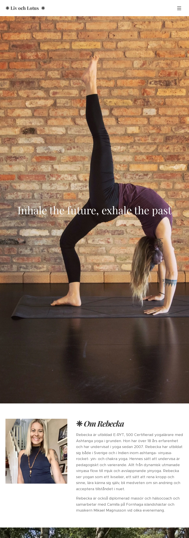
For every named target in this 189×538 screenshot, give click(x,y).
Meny (179, 8)
